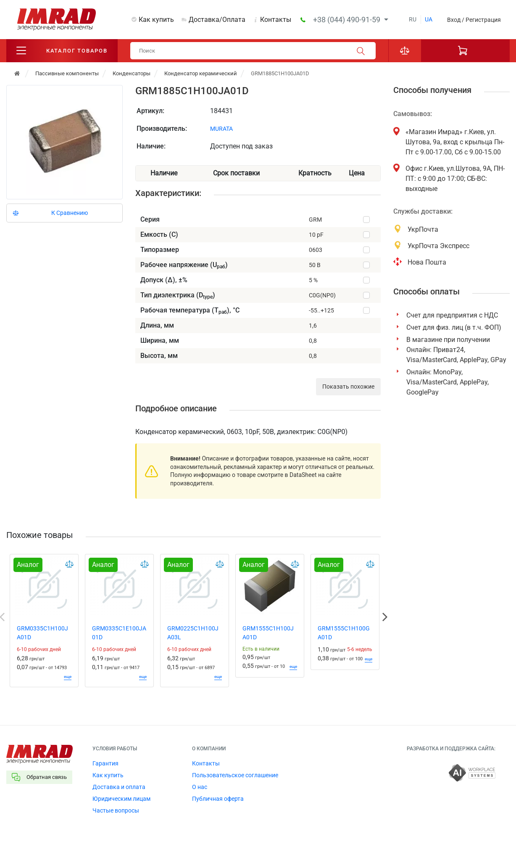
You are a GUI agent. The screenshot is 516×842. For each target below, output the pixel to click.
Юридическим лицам (121, 799)
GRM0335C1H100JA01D (42, 633)
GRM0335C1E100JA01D (119, 633)
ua (428, 19)
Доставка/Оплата (217, 20)
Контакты (275, 20)
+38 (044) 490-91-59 (347, 19)
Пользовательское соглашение (235, 775)
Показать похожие (348, 386)
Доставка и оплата (118, 787)
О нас (199, 787)
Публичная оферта (218, 799)
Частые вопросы (115, 811)
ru (412, 19)
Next (385, 617)
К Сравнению (69, 212)
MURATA (221, 128)
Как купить (156, 20)
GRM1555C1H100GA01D (344, 633)
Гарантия (105, 763)
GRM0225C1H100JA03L (193, 633)
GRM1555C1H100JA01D (268, 633)
